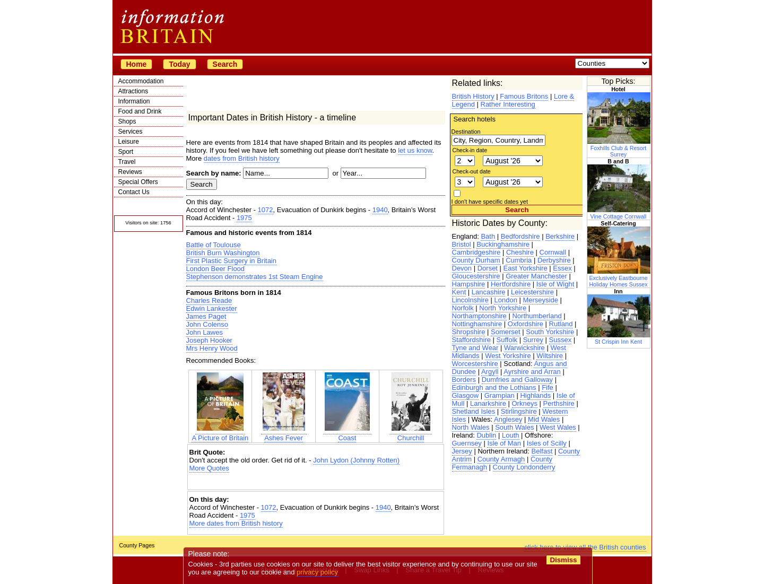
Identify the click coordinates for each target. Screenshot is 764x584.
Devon (462, 268)
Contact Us (134, 192)
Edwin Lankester (211, 308)
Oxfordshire (525, 324)
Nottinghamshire (477, 324)
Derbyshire (554, 260)
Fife (547, 387)
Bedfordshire (520, 236)
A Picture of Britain (220, 434)
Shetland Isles (474, 411)
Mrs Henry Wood (212, 348)
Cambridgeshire (476, 252)
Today (179, 64)
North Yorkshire (502, 308)
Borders (464, 379)
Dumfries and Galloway (517, 379)
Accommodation (141, 81)
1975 (244, 218)
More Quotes (209, 468)
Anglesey (508, 419)
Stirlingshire (519, 411)
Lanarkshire (488, 403)
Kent (459, 292)
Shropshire (468, 332)
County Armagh (501, 459)
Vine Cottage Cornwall (619, 213)
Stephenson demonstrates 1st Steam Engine (254, 277)
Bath (488, 236)
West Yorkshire (508, 356)
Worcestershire (475, 364)
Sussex (560, 340)
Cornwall (553, 252)
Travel (127, 161)
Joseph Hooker (209, 340)
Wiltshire (549, 356)
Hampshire (468, 284)
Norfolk (463, 308)
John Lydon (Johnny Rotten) (356, 460)
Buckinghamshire (502, 244)
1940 (380, 210)
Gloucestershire (476, 276)
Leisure (128, 141)
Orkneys (524, 403)
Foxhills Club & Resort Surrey (619, 148)
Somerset (505, 332)
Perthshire (559, 403)
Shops (127, 121)
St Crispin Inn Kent (619, 338)
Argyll (490, 372)
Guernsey (467, 443)
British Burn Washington (223, 253)
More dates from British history (236, 523)
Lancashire (489, 292)
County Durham (476, 260)
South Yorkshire (550, 332)
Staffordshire (471, 340)
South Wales (514, 427)
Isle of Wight (555, 284)
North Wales (471, 427)
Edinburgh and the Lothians (494, 387)
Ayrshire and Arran (531, 372)
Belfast (542, 451)
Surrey (533, 340)
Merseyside (540, 300)
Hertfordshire (511, 284)
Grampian (499, 395)
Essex (562, 268)
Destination (466, 131)
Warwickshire (524, 348)
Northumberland (536, 316)
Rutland (561, 324)
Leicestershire (532, 292)
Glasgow (465, 395)
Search (225, 64)
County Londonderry (524, 467)
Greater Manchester (536, 276)
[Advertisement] (316, 481)
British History (473, 96)
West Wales (558, 427)
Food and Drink (140, 111)
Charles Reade (209, 300)
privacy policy (317, 572)
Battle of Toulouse (213, 245)
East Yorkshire (525, 268)
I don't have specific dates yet (490, 201)
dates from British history (242, 158)
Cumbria (519, 260)
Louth (510, 435)
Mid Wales (544, 419)
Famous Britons (524, 96)
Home (136, 64)
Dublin (486, 435)
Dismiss (563, 560)
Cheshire (520, 252)
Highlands (535, 395)
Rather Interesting (508, 104)
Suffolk (507, 340)
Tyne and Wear (475, 348)
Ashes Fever (284, 434)
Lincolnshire (470, 300)
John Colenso (207, 324)
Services (130, 131)
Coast (347, 434)
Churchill (411, 434)
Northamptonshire (479, 316)
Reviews (130, 172)
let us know (415, 150)
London (505, 300)
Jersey (462, 451)
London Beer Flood (215, 269)
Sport (126, 151)
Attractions (133, 91)
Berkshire (560, 236)
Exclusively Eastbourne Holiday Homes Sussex (619, 277)
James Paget (206, 316)
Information (134, 101)
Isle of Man (504, 443)
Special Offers (138, 182)
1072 (265, 210)
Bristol (461, 244)
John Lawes (204, 332)
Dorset (488, 268)
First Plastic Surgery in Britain (231, 261)
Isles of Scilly (547, 443)
